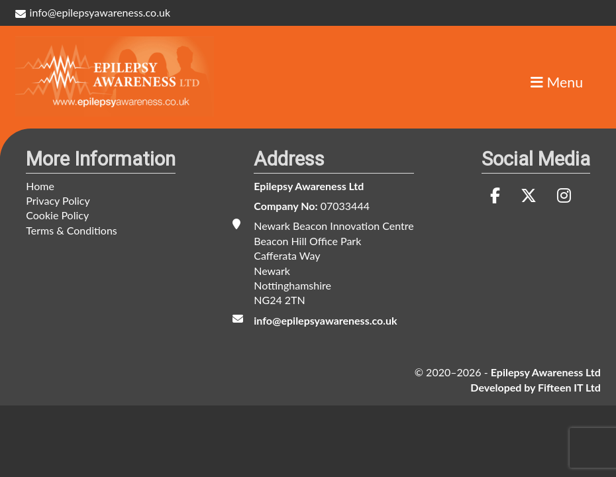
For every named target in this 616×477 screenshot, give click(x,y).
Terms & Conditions (71, 230)
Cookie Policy (57, 215)
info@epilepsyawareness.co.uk (92, 12)
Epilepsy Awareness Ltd (309, 186)
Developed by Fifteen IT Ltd (535, 387)
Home (40, 186)
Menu (557, 83)
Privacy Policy (58, 200)
